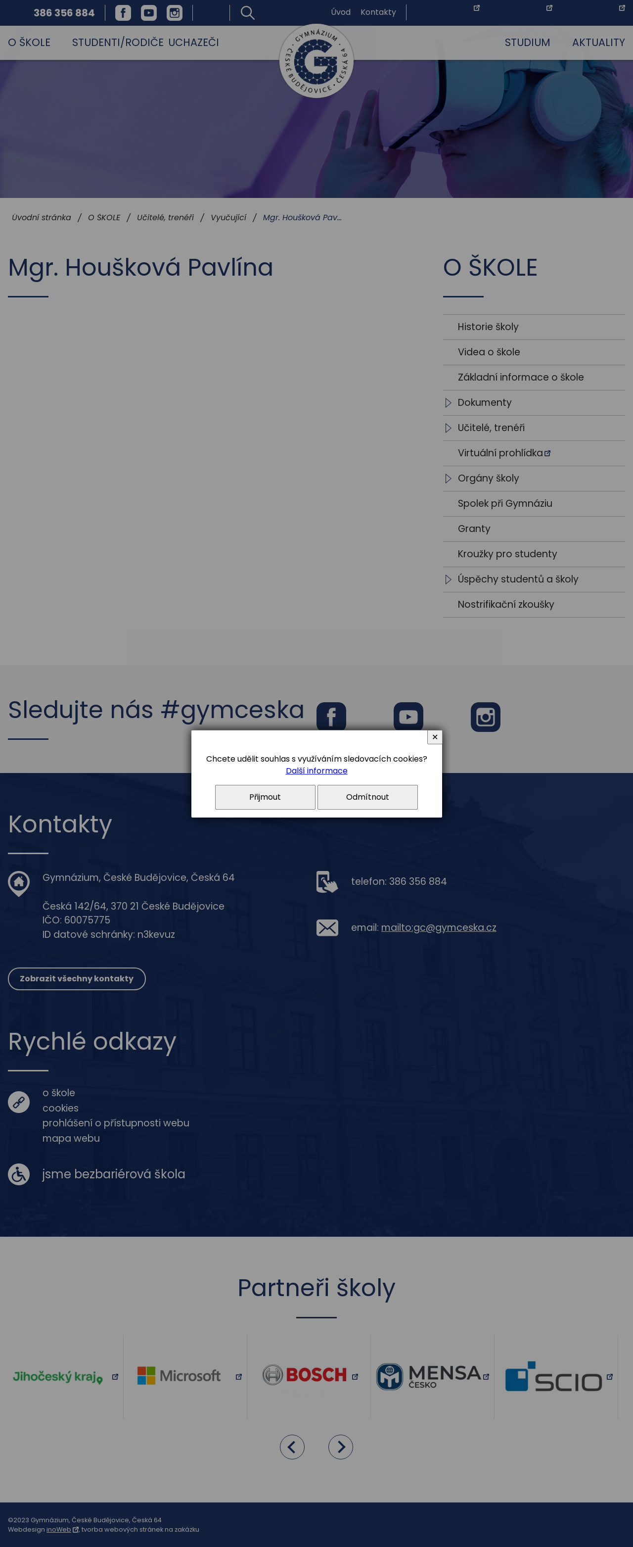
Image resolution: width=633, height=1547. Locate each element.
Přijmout (265, 797)
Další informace (317, 770)
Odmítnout (367, 797)
